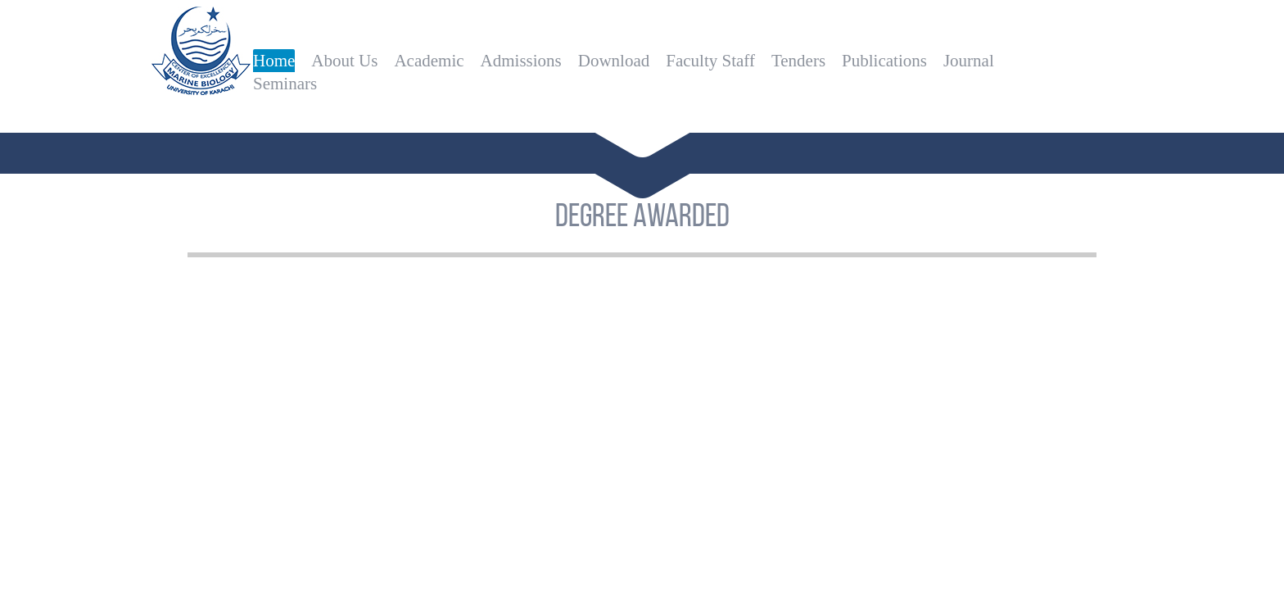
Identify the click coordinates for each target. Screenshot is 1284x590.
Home (274, 60)
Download (614, 60)
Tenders (798, 60)
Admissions (521, 60)
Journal (968, 60)
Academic (428, 60)
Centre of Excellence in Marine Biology (201, 61)
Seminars (285, 83)
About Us (344, 60)
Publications (884, 60)
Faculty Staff (710, 60)
